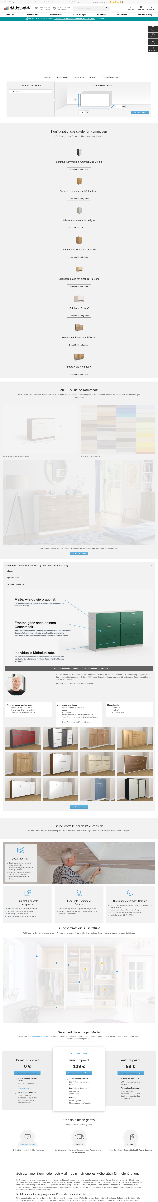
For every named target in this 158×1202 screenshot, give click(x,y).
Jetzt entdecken (46, 77)
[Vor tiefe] (118, 106)
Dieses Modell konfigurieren (79, 286)
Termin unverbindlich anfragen (27, 1073)
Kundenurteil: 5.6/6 (101, 2)
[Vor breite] (82, 112)
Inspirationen (122, 15)
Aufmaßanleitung (23, 1088)
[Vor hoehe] (69, 99)
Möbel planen (10, 15)
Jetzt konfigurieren (140, 112)
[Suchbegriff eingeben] (91, 8)
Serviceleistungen (79, 15)
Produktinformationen (110, 77)
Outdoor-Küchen (32, 15)
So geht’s (92, 77)
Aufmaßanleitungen (39, 1036)
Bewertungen (101, 15)
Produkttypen (79, 77)
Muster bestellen (56, 15)
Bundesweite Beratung (73, 2)
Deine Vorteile (62, 77)
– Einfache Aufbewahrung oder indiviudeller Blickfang (36, 565)
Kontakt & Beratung (145, 15)
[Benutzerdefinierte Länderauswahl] (150, 2)
